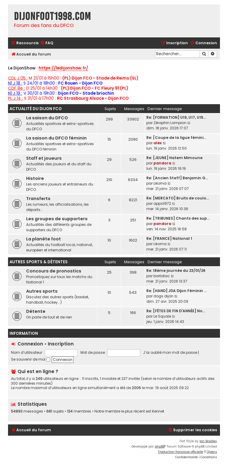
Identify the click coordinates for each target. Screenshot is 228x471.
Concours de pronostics (53, 271)
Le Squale (162, 316)
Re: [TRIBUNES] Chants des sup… (178, 218)
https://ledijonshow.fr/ (63, 68)
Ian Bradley (208, 441)
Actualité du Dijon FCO (36, 109)
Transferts (38, 199)
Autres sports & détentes (39, 262)
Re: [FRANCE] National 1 (169, 238)
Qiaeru (212, 452)
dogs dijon (163, 296)
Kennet (158, 411)
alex (157, 142)
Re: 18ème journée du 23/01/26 (175, 270)
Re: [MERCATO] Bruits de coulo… (177, 198)
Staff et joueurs (44, 158)
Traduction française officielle (180, 452)
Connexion (30, 344)
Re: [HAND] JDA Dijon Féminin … (176, 290)
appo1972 (162, 203)
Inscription (61, 344)
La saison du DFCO (47, 118)
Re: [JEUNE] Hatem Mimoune (174, 157)
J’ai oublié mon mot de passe (170, 352)
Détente (35, 311)
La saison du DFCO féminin (56, 138)
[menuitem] (46, 43)
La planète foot (43, 239)
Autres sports (42, 291)
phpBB (159, 446)
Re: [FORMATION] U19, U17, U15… (176, 117)
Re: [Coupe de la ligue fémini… (176, 137)
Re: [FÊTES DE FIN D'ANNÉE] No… (175, 310)
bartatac (161, 275)
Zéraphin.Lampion (169, 122)
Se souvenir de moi (30, 359)
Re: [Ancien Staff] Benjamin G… (177, 177)
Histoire (35, 178)
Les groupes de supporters (57, 219)
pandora (162, 163)
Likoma (160, 183)
